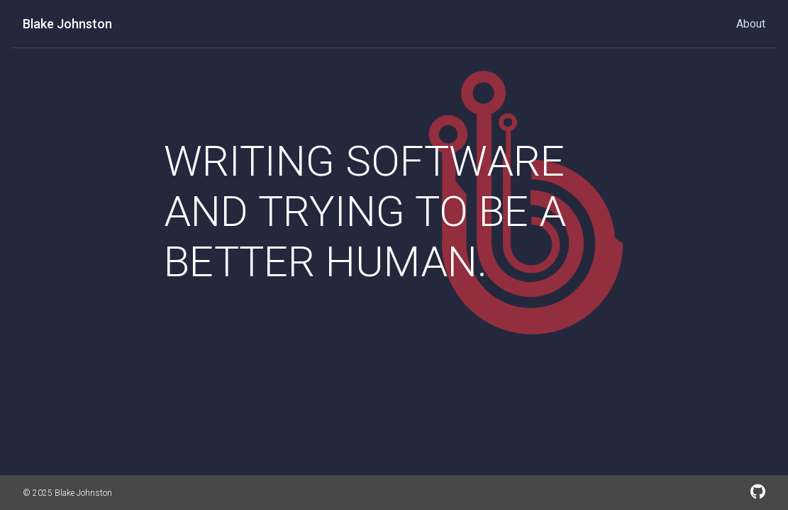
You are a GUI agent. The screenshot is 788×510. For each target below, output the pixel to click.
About (750, 23)
